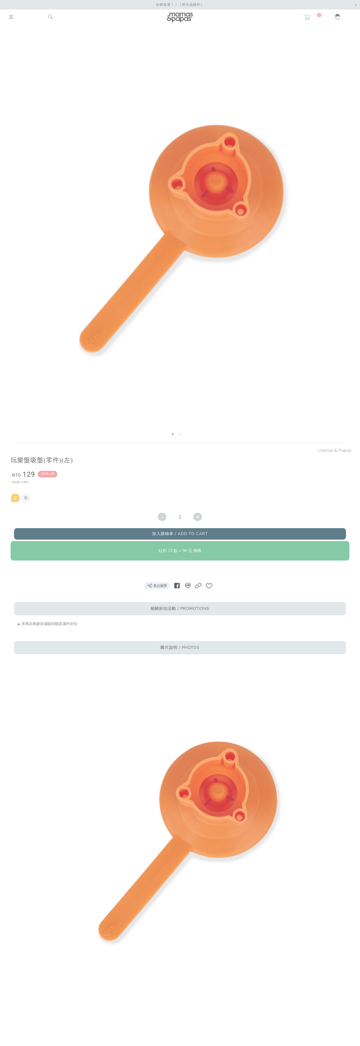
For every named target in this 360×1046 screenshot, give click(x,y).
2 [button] (180, 434)
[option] (176, 235)
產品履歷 (157, 585)
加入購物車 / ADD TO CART (180, 533)
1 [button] (173, 434)
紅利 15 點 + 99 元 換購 (180, 550)
